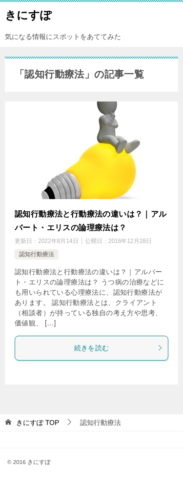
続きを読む (118, 348)
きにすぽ (28, 14)
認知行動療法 (36, 254)
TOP (37, 422)
